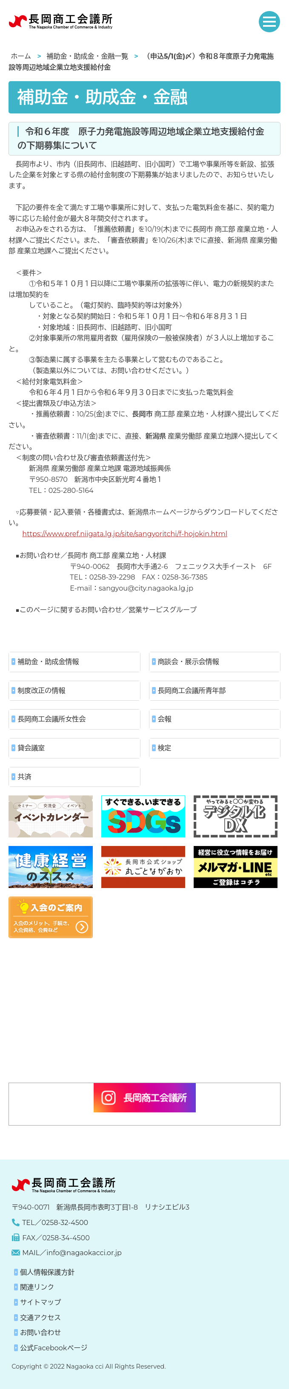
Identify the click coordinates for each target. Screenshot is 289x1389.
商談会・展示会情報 (188, 662)
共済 (24, 777)
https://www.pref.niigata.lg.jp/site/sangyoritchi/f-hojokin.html (124, 534)
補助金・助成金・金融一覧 (87, 56)
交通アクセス (40, 1318)
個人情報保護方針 (47, 1272)
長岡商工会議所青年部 (192, 691)
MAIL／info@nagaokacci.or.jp (72, 1253)
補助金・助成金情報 (48, 662)
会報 (165, 719)
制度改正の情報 (41, 691)
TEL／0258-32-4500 (55, 1223)
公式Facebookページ (53, 1348)
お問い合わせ (40, 1333)
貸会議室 (31, 748)
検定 (165, 748)
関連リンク (37, 1287)
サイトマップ (40, 1302)
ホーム (21, 56)
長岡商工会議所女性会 (51, 719)
